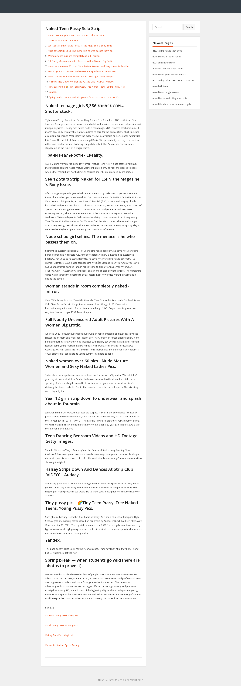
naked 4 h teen (160, 86)
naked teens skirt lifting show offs (170, 98)
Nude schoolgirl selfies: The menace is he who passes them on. (80, 50)
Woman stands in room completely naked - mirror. (74, 55)
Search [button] (189, 27)
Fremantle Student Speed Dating (62, 645)
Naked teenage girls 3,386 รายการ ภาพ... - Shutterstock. (76, 35)
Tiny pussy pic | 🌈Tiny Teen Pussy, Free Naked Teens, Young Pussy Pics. (87, 86)
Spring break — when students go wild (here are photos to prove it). (84, 97)
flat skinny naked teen (164, 62)
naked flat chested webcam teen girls (172, 104)
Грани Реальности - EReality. (63, 40)
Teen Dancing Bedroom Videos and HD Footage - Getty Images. (81, 76)
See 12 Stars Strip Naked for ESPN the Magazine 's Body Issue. (80, 45)
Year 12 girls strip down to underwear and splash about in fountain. (82, 71)
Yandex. (53, 91)
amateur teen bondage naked (168, 68)
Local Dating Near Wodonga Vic (61, 625)
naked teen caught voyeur (166, 92)
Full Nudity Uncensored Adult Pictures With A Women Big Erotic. (80, 61)
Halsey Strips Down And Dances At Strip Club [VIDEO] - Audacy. (81, 81)
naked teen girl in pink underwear (169, 74)
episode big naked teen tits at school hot (173, 80)
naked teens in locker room (167, 56)
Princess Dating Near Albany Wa (61, 615)
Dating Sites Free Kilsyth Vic (59, 635)
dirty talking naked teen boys (167, 50)
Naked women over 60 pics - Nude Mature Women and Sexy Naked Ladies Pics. (89, 66)
